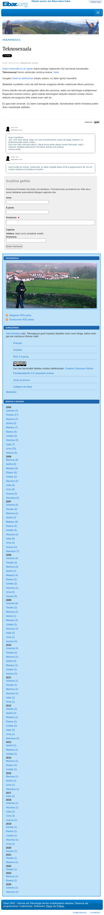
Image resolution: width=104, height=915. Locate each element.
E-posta (10, 207)
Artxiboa (17, 349)
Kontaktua (95, 912)
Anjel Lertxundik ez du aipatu (17, 68)
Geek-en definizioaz (22, 78)
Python (60, 906)
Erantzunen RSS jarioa (22, 319)
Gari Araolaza (13, 333)
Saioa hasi (96, 2)
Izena (8, 197)
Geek (56, 72)
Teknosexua (11, 40)
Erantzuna (12, 217)
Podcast (17, 343)
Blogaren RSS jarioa (20, 315)
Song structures (21, 380)
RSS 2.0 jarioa (21, 356)
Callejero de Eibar (22, 386)
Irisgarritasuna (79, 912)
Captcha (10, 229)
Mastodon (11, 392)
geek (96, 122)
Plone (49, 906)
